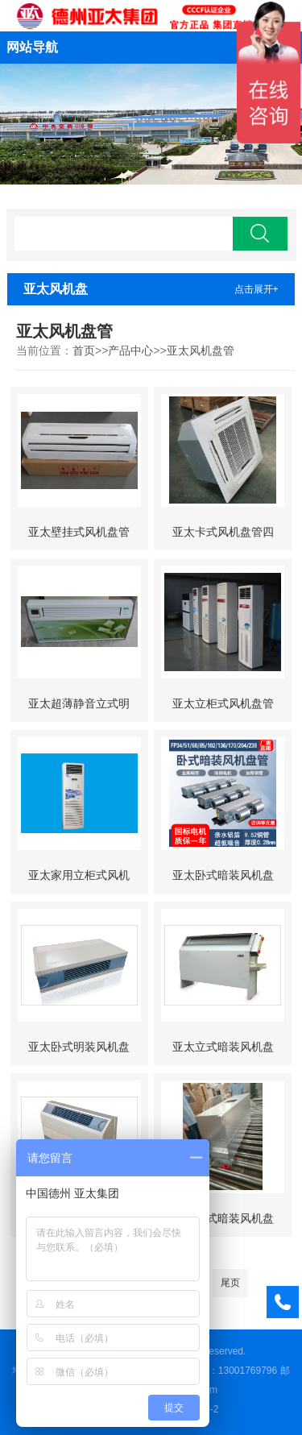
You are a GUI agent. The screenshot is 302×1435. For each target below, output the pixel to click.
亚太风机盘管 (200, 350)
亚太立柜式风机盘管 (223, 703)
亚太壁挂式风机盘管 (79, 531)
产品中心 (130, 350)
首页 (83, 350)
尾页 (230, 1282)
